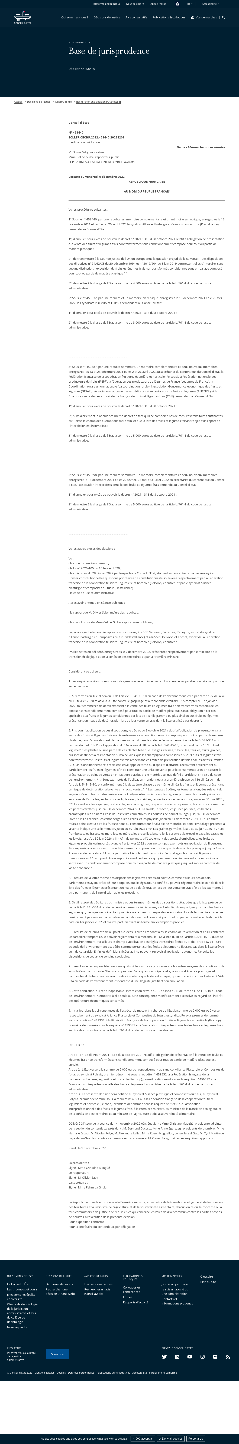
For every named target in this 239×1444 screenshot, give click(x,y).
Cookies (61, 1372)
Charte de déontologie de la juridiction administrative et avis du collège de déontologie (22, 1313)
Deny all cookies (171, 1438)
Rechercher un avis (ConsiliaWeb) (97, 1291)
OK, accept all (143, 1438)
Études (127, 1297)
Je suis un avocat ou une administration (175, 1291)
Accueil (18, 101)
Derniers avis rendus (98, 1284)
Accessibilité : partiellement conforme (154, 1372)
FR (188, 3)
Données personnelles (81, 1372)
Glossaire (206, 1276)
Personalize (195, 1438)
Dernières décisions (59, 1284)
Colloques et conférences (131, 1289)
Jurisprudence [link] (63, 101)
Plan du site (208, 1282)
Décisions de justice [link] (38, 101)
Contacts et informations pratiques (177, 1301)
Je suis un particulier (175, 1284)
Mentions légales (44, 1372)
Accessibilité (209, 3)
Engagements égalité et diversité (21, 1297)
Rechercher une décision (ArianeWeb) (98, 101)
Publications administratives (113, 1372)
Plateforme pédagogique (106, 3)
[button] (74, 17)
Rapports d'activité (135, 1302)
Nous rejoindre (17, 1327)
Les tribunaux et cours (22, 1289)
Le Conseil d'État (18, 1284)
